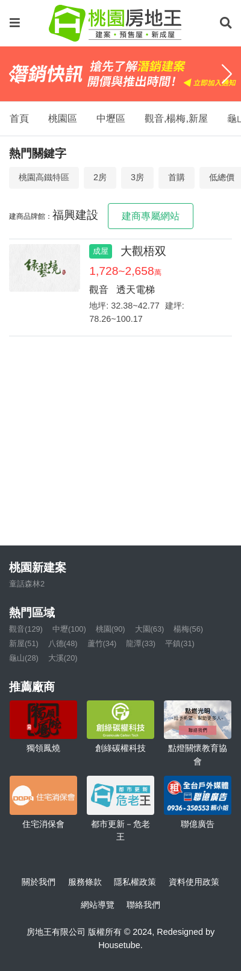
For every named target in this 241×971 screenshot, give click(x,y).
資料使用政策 (194, 882)
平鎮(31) (180, 643)
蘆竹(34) (102, 643)
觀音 (98, 289)
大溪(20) (63, 657)
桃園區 (62, 118)
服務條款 (85, 882)
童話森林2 (27, 583)
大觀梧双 (143, 251)
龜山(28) (24, 657)
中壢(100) (69, 628)
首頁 (19, 118)
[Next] (227, 74)
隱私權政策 (135, 882)
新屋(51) (24, 643)
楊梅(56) (188, 628)
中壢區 (110, 118)
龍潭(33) (140, 643)
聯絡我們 (143, 905)
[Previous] (14, 74)
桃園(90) (110, 628)
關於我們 (38, 882)
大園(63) (149, 628)
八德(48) (63, 643)
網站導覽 (97, 905)
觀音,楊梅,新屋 (176, 118)
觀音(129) (26, 628)
